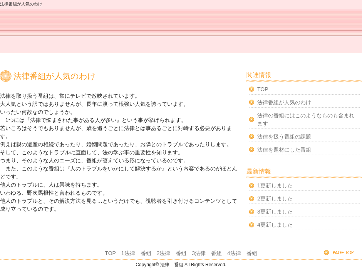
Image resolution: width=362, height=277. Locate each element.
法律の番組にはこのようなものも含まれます (305, 119)
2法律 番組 (171, 253)
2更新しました (275, 198)
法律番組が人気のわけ (284, 102)
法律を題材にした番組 (284, 150)
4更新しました (275, 225)
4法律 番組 (242, 253)
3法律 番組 (207, 253)
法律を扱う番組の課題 (284, 136)
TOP (262, 89)
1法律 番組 (136, 253)
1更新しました (275, 185)
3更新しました (275, 212)
